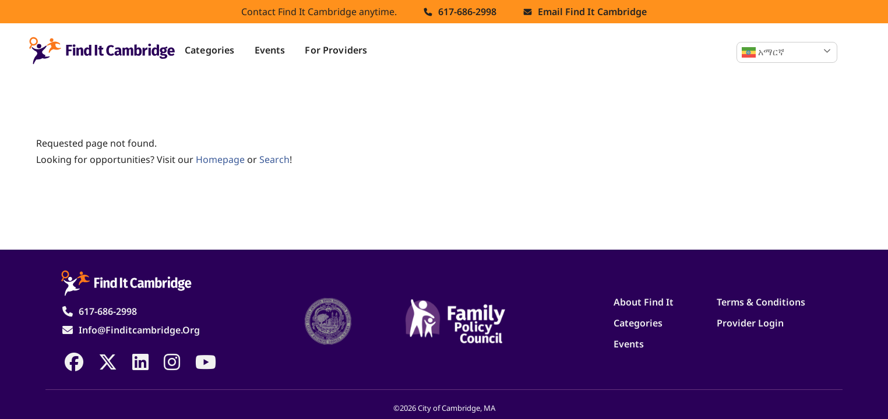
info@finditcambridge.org (139, 330)
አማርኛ (763, 52)
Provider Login (750, 323)
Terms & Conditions (761, 302)
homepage (220, 159)
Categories (210, 50)
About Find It (644, 302)
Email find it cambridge (592, 11)
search (274, 159)
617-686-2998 (467, 11)
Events (270, 50)
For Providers (336, 50)
